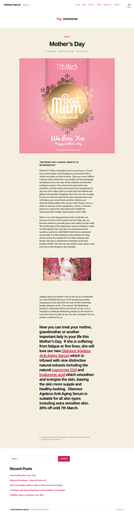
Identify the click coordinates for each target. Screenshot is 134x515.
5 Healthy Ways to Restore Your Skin (27, 495)
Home (77, 5)
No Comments (83, 51)
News (99, 5)
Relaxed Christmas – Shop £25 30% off (28, 480)
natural (87, 437)
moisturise (71, 437)
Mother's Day (80, 437)
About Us (106, 5)
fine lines (52, 437)
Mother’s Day (67, 44)
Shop (84, 5)
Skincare (50, 439)
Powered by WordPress (40, 510)
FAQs (116, 5)
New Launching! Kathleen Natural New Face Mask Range (36, 485)
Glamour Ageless (61, 437)
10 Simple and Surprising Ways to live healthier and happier (37, 490)
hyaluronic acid (52, 375)
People (67, 36)
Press (90, 5)
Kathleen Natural (12, 5)
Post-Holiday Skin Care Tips (23, 475)
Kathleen (53, 51)
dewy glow (45, 437)
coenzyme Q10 (64, 370)
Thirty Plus (57, 439)
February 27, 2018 (67, 51)
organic (44, 439)
